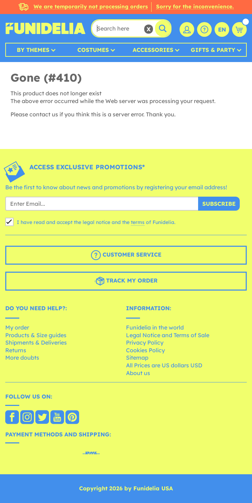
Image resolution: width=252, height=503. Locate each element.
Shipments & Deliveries (36, 342)
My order (17, 327)
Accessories (153, 50)
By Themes (33, 50)
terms (138, 222)
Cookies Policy (145, 350)
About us (138, 372)
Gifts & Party (213, 50)
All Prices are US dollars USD (164, 365)
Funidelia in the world (155, 327)
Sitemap (137, 357)
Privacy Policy (144, 342)
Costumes (93, 50)
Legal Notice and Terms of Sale (167, 335)
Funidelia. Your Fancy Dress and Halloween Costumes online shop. (45, 28)
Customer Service (126, 255)
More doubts (22, 357)
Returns (15, 350)
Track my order (126, 281)
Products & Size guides (35, 335)
